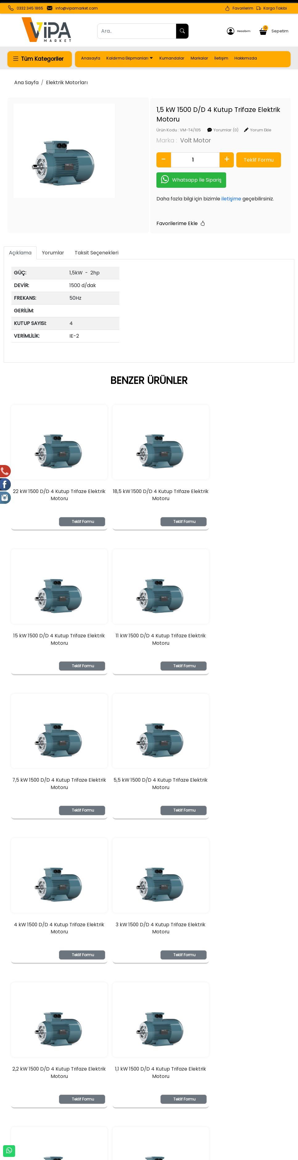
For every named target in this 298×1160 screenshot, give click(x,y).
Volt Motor (167, 130)
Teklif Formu (75, 519)
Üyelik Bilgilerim (80, 1105)
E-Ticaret (143, 1155)
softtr (107, 1155)
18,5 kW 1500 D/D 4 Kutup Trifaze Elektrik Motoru (149, 493)
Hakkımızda (245, 58)
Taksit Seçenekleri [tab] (96, 243)
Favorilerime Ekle (152, 213)
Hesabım (238, 31)
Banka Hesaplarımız (29, 1105)
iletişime (203, 189)
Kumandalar (171, 58)
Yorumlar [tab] (53, 243)
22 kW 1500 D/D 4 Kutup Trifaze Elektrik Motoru (55, 493)
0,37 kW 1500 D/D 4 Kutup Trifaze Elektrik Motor (243, 946)
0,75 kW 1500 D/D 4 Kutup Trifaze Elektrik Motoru (149, 946)
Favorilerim (239, 8)
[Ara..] (136, 31)
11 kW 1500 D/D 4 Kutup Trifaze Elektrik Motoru (55, 644)
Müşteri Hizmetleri (253, 1126)
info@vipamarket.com (77, 8)
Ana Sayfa (26, 82)
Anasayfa (90, 58)
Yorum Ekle (232, 120)
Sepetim (274, 30)
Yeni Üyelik (75, 1095)
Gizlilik (240, 1107)
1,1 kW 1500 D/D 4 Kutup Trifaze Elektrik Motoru (55, 946)
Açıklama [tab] (20, 243)
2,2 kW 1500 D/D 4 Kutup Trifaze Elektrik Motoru (243, 795)
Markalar (199, 58)
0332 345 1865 (30, 8)
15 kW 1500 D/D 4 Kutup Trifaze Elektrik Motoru (242, 493)
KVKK (12, 1125)
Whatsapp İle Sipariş (163, 170)
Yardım (129, 1115)
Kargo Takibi (271, 8)
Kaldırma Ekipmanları (129, 58)
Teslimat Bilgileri (195, 1107)
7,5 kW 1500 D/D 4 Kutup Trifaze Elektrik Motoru (149, 644)
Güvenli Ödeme (251, 1116)
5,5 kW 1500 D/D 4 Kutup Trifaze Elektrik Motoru (242, 644)
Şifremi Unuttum (82, 1115)
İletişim (221, 58)
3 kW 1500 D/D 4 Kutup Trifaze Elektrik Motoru (149, 795)
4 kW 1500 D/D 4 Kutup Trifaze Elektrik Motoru (55, 795)
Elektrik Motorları (67, 82)
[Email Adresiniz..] (78, 1046)
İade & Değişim (194, 1116)
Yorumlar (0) (197, 120)
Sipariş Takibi (135, 1105)
